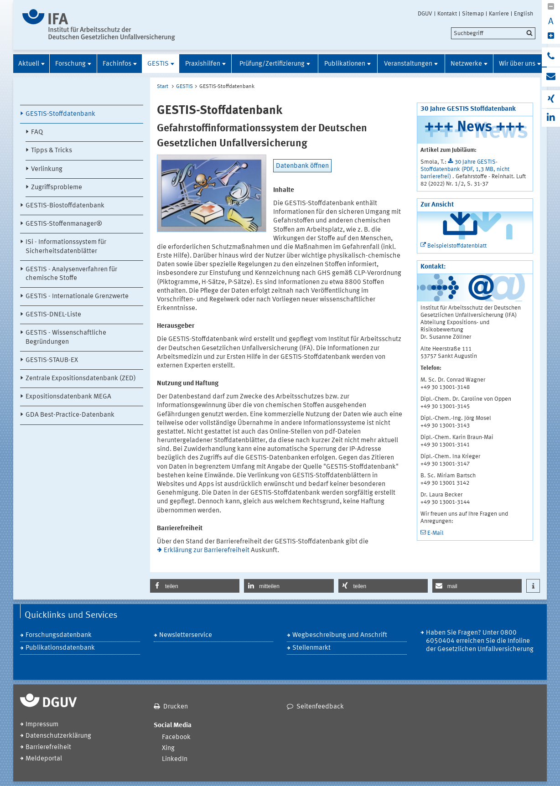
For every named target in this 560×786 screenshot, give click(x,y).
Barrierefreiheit (48, 747)
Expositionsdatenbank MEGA (68, 396)
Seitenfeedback (320, 706)
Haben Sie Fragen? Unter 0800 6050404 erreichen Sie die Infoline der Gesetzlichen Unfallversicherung (480, 641)
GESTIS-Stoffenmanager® (64, 224)
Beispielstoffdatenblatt (457, 246)
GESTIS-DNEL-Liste (53, 314)
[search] (493, 33)
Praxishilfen (202, 64)
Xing (168, 748)
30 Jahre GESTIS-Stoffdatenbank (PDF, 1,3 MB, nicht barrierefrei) (464, 169)
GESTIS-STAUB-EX (52, 360)
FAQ (37, 132)
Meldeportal (44, 758)
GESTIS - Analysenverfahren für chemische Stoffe (71, 274)
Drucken (175, 706)
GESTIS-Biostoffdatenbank (65, 205)
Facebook (176, 737)
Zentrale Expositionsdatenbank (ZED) (81, 378)
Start (162, 86)
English (523, 13)
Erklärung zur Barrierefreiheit (206, 550)
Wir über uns (517, 64)
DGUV (425, 13)
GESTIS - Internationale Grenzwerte (77, 296)
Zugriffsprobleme (56, 187)
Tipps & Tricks (51, 150)
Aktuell (28, 64)
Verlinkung (46, 169)
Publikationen (344, 64)
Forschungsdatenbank (59, 635)
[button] (194, 586)
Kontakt (447, 13)
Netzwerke (466, 64)
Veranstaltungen (408, 64)
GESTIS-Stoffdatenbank (60, 114)
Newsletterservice (185, 635)
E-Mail (435, 533)
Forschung (70, 64)
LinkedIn (174, 759)
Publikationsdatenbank (60, 648)
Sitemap (473, 13)
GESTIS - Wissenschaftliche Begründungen (66, 337)
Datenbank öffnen (302, 166)
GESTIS (158, 64)
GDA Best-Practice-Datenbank (70, 415)
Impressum (42, 724)
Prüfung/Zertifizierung (272, 64)
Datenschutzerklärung (58, 736)
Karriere (499, 13)
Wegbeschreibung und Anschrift (339, 635)
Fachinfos (117, 64)
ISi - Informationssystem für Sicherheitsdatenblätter (66, 246)
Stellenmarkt (311, 648)
